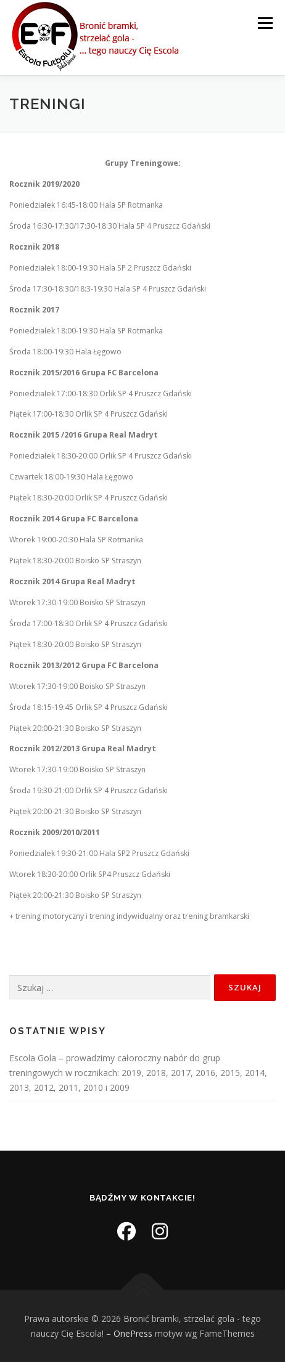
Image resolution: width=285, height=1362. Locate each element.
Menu (264, 23)
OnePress (133, 1333)
